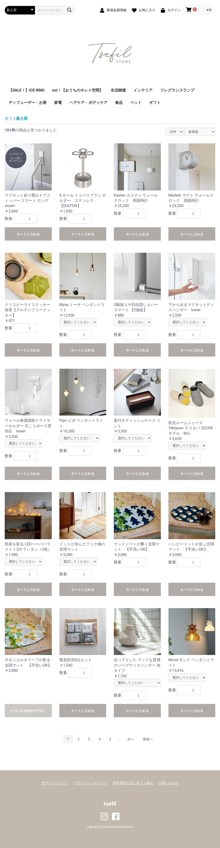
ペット (136, 102)
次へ (130, 739)
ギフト (155, 102)
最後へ (148, 739)
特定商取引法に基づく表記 (133, 783)
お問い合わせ (168, 783)
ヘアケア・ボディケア (88, 102)
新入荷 (22, 118)
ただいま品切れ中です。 (28, 711)
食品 (119, 102)
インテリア (143, 90)
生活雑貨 (118, 90)
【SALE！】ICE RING (27, 90)
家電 (58, 102)
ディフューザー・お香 (28, 102)
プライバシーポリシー (90, 783)
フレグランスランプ (177, 90)
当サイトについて (55, 783)
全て (8, 118)
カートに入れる (28, 234)
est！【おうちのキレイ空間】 (77, 90)
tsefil (110, 803)
